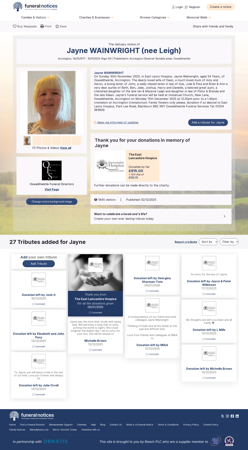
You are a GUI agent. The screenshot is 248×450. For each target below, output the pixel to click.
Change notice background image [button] (52, 201)
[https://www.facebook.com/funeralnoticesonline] (232, 416)
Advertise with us (90, 429)
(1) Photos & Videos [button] (51, 148)
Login (177, 7)
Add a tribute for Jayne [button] (208, 122)
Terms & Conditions (168, 424)
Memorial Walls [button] (199, 17)
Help (93, 424)
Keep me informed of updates (116, 122)
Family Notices (17, 429)
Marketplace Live (39, 429)
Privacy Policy (191, 424)
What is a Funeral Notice (139, 424)
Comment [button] (95, 312)
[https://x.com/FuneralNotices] (222, 416)
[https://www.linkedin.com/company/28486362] (237, 416)
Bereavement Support (61, 424)
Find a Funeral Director (32, 424)
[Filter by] (229, 241)
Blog (102, 424)
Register (192, 7)
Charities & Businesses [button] (96, 17)
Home (12, 424)
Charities (82, 424)
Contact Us (116, 424)
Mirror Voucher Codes (65, 429)
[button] (220, 6)
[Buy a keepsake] (25, 26)
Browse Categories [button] (155, 17)
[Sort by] (208, 241)
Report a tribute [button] (186, 242)
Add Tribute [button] (39, 263)
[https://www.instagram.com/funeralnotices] (227, 416)
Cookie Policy (210, 424)
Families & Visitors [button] (35, 17)
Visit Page (52, 189)
